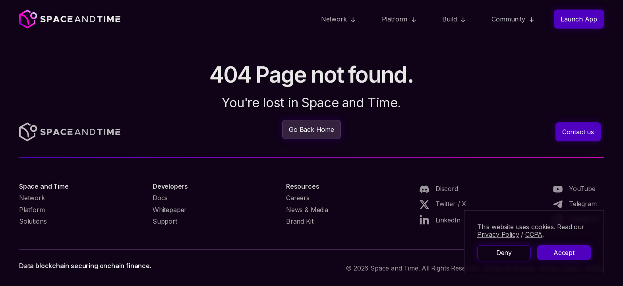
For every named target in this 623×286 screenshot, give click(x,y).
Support (165, 221)
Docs (160, 198)
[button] (339, 19)
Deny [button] (504, 253)
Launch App (579, 19)
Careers (298, 198)
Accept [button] (564, 253)
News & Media (307, 210)
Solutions (32, 221)
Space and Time (43, 186)
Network (32, 198)
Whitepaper (170, 210)
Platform (32, 210)
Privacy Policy (498, 234)
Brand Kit (299, 221)
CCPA (533, 234)
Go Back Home (311, 129)
